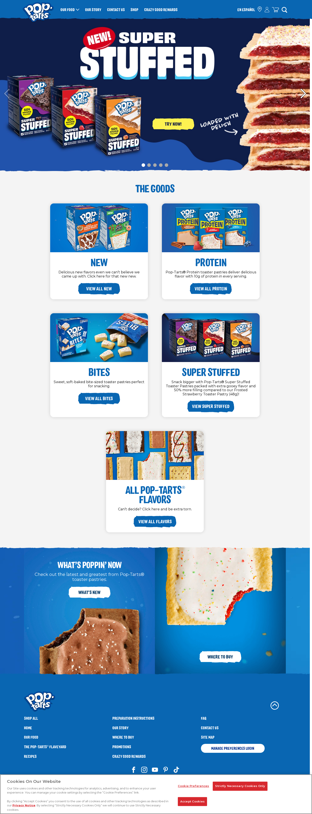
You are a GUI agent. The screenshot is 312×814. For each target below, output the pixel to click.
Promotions (121, 747)
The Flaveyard (45, 747)
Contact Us (116, 9)
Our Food (67, 9)
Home (28, 728)
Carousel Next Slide (303, 93)
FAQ (203, 718)
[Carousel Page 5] (167, 165)
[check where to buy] (260, 10)
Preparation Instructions (133, 718)
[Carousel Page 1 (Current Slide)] (143, 165)
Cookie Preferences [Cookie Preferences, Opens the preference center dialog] (193, 788)
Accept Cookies (192, 803)
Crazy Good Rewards (161, 9)
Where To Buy (123, 737)
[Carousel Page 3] (155, 165)
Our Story (93, 9)
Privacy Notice (23, 807)
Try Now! (173, 124)
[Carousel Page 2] (149, 165)
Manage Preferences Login (232, 748)
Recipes (30, 756)
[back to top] (275, 705)
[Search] (284, 10)
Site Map (207, 737)
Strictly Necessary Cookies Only (240, 788)
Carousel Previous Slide (6, 93)
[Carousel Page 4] (161, 165)
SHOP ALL (31, 718)
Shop (134, 9)
